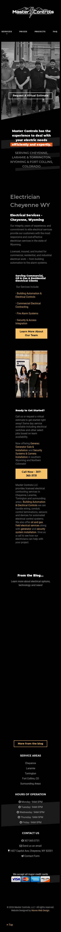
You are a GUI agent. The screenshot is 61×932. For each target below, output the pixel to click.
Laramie (30, 768)
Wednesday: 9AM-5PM (32, 812)
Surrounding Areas (30, 783)
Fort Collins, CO (30, 778)
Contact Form (32, 855)
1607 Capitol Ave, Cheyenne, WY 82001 (31, 850)
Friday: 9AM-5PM (32, 822)
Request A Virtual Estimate (30, 95)
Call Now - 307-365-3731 (31, 473)
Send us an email (32, 845)
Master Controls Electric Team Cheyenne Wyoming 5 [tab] (30, 392)
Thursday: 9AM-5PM (32, 817)
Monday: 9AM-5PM (32, 801)
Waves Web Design (40, 910)
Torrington (30, 773)
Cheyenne (30, 763)
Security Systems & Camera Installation (29, 453)
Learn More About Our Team (31, 333)
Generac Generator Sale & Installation (27, 447)
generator (26, 528)
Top (10, 924)
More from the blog (30, 743)
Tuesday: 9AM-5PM (32, 807)
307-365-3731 (32, 840)
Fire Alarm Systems (27, 313)
